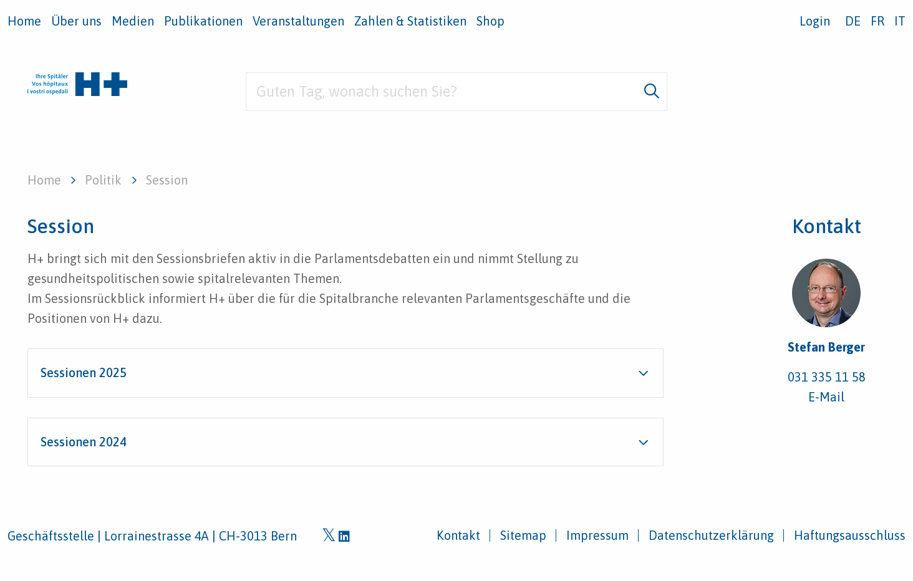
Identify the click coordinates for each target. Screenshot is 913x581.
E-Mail (826, 397)
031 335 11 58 (827, 377)
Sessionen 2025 (84, 372)
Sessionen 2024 (84, 442)
